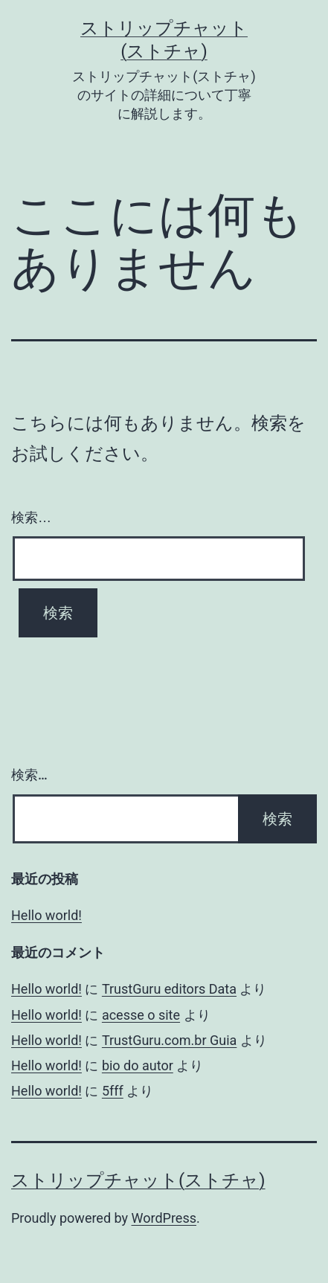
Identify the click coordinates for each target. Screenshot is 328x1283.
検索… (31, 517)
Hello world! (46, 915)
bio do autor (137, 1065)
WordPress (164, 1218)
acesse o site (141, 1015)
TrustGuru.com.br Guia (169, 1040)
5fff (112, 1091)
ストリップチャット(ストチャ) (138, 1180)
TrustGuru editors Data (169, 989)
